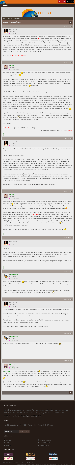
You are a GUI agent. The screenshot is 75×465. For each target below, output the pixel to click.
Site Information (44, 440)
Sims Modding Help (14, 18)
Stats (6, 420)
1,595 (17, 69)
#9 (71, 361)
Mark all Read (43, 445)
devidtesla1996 (15, 425)
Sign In (62, 2)
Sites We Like (9, 449)
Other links (8, 436)
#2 (71, 62)
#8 (71, 333)
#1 (71, 26)
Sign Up (70, 2)
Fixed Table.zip (9, 128)
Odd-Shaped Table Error (19, 55)
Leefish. (28, 462)
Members (7, 440)
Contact (8, 443)
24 (15, 33)
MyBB (10, 462)
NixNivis (69, 130)
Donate (7, 445)
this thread (35, 214)
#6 (71, 271)
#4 (71, 191)
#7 (71, 299)
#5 (71, 238)
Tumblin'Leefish (43, 443)
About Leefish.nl (10, 405)
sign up (30, 416)
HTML (31, 462)
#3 (71, 138)
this (39, 39)
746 (17, 278)
